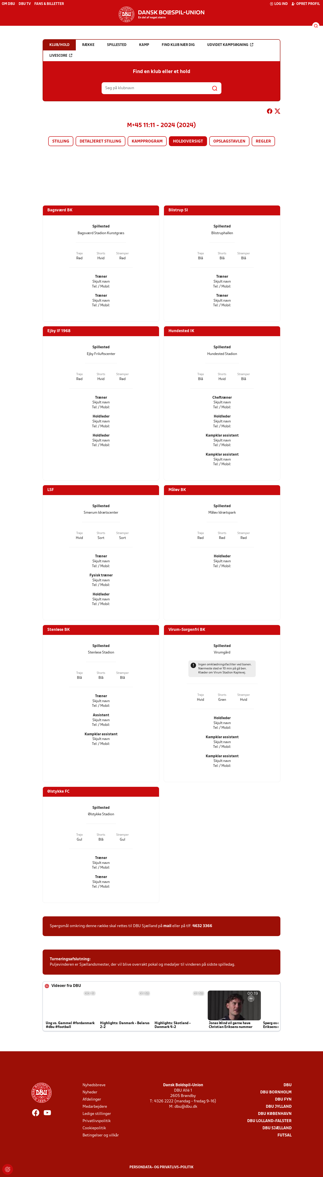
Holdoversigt (188, 141)
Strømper (122, 253)
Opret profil (305, 4)
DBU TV (25, 4)
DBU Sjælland (277, 1128)
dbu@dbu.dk (186, 1107)
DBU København (275, 1114)
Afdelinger (92, 1099)
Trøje (79, 253)
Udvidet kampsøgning (230, 45)
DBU (288, 1085)
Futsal (284, 1135)
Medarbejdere (95, 1107)
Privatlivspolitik (97, 1121)
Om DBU (8, 4)
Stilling (60, 141)
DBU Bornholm (276, 1092)
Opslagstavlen (229, 141)
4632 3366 (202, 926)
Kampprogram (147, 141)
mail (167, 926)
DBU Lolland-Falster (269, 1121)
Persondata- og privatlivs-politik (161, 1167)
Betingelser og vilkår (101, 1135)
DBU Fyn (283, 1099)
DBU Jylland (279, 1107)
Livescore (60, 55)
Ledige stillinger (97, 1114)
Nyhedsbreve (94, 1085)
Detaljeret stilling (100, 141)
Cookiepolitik (94, 1128)
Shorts (101, 253)
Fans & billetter (49, 4)
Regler (263, 141)
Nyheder (90, 1092)
